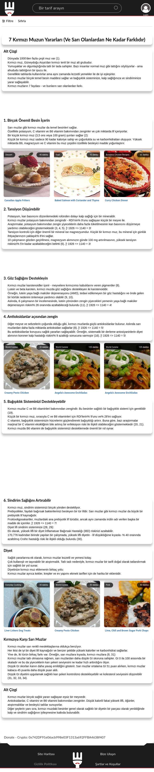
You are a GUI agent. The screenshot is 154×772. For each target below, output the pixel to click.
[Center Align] (117, 6)
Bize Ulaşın (108, 754)
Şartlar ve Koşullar (108, 764)
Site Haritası (46, 754)
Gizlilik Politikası (45, 764)
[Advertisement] (77, 104)
